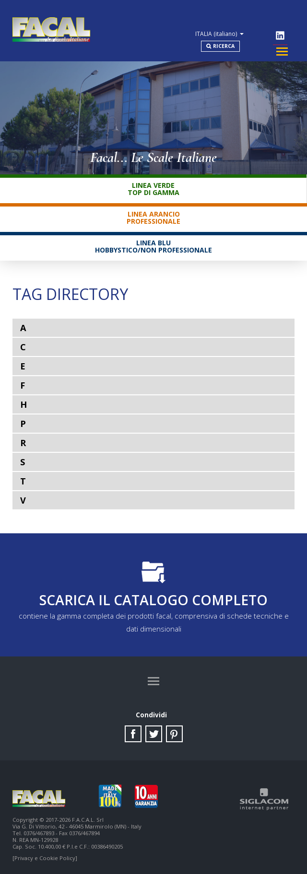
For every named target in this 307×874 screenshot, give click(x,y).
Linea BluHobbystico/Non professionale (153, 238)
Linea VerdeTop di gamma (153, 180)
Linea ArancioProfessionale (153, 209)
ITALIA (245, 16)
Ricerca (240, 34)
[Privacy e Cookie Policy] (44, 856)
